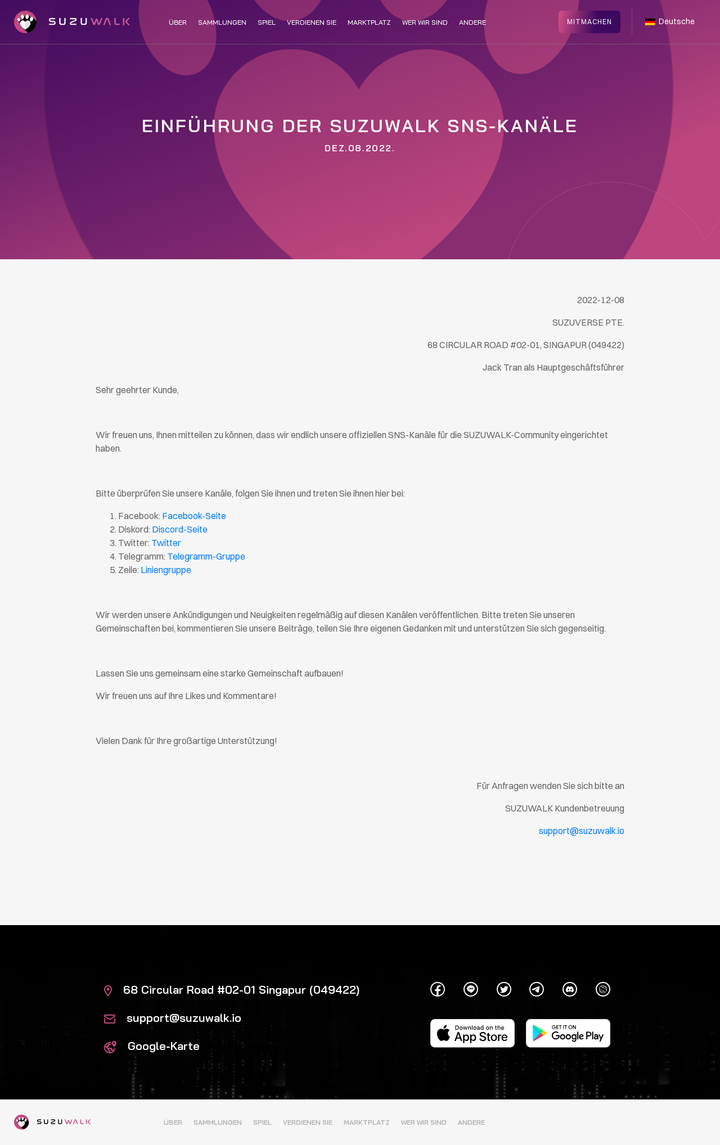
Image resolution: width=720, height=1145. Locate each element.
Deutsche (670, 21)
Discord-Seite (180, 529)
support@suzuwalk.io (172, 1018)
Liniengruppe (166, 569)
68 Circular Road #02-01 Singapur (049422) (231, 989)
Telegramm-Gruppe (206, 556)
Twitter (166, 542)
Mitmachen (589, 21)
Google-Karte (152, 1046)
